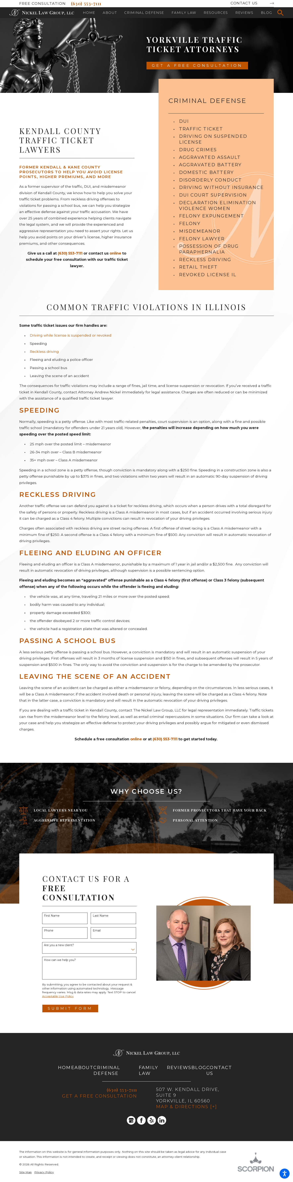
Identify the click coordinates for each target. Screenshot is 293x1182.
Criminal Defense (106, 1070)
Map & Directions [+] (186, 1106)
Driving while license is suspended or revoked (70, 335)
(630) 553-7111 (86, 3)
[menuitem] (89, 12)
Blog (198, 1067)
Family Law (148, 1070)
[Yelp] (151, 1120)
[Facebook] (141, 1120)
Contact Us (244, 3)
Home (66, 1067)
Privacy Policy (44, 1172)
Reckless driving (44, 351)
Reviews (179, 1067)
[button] (285, 1174)
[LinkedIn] (162, 1120)
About (83, 1067)
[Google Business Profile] (131, 1120)
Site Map (25, 1172)
